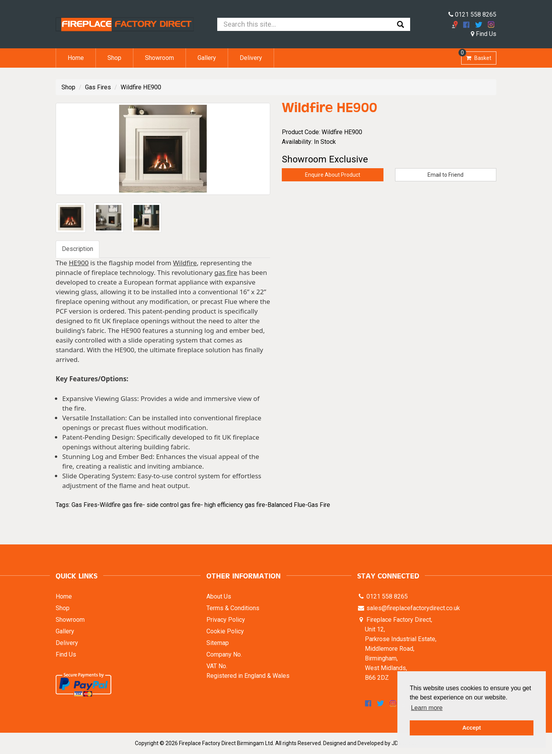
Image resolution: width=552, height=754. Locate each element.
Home (76, 57)
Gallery (207, 57)
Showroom (159, 57)
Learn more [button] (427, 708)
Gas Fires (98, 87)
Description (77, 248)
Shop (114, 57)
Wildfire (185, 262)
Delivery (251, 57)
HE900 (79, 262)
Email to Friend (445, 175)
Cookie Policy (225, 631)
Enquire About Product (332, 175)
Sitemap (217, 643)
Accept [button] (471, 728)
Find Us (483, 34)
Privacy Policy (225, 619)
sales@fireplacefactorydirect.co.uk (412, 608)
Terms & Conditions (232, 608)
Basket (476, 56)
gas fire (225, 272)
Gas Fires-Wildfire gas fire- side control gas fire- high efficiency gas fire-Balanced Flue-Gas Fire (201, 504)
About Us (218, 596)
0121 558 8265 (472, 14)
